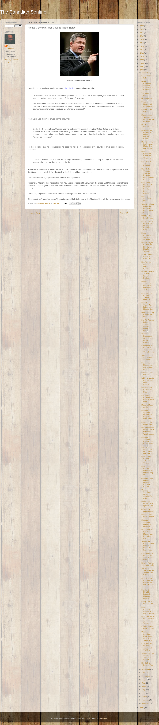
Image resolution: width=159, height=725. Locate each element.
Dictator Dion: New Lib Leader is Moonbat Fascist (146, 594)
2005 (142, 708)
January (145, 703)
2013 (142, 46)
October (145, 673)
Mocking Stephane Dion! (146, 199)
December (146, 73)
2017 (142, 33)
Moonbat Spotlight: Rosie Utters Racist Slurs (147, 440)
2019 (142, 29)
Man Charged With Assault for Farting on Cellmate (147, 118)
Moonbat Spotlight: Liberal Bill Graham (146, 523)
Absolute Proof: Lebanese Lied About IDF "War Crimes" (147, 482)
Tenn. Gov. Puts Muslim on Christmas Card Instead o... (147, 208)
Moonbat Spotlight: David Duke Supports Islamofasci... (147, 414)
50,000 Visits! (146, 99)
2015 (142, 39)
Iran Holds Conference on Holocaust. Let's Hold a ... (147, 450)
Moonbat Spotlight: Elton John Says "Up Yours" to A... (147, 636)
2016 (142, 36)
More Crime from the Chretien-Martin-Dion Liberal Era (147, 145)
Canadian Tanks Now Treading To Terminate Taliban (147, 620)
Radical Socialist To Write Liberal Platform (147, 275)
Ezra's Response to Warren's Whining (147, 236)
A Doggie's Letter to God (147, 510)
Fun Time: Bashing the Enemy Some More (147, 398)
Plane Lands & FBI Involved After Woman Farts (147, 556)
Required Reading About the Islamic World (147, 610)
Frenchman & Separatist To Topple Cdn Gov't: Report (147, 349)
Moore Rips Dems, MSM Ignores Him (147, 504)
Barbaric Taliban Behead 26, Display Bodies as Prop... (147, 225)
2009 (142, 60)
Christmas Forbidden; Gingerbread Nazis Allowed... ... (147, 338)
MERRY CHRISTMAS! (147, 126)
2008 (142, 63)
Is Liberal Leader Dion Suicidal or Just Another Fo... (147, 381)
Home (80, 213)
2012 (142, 49)
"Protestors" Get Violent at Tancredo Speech (147, 656)
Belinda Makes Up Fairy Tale (147, 627)
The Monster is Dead (147, 94)
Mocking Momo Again (147, 406)
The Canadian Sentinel (23, 12)
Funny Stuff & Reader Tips (147, 603)
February (145, 700)
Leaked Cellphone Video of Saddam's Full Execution (147, 85)
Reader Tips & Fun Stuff (147, 374)
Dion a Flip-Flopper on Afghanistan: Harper (147, 366)
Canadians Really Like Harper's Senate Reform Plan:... (146, 188)
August (145, 679)
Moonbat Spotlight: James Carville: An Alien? (146, 494)
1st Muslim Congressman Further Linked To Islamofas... (147, 546)
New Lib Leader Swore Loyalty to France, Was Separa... (147, 431)
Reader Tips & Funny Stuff (147, 423)
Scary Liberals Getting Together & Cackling (147, 647)
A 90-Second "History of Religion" (146, 163)
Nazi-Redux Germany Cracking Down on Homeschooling (147, 174)
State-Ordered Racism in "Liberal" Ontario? (147, 296)
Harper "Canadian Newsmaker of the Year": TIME (147, 285)
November (146, 669)
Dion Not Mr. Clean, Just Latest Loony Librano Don (147, 306)
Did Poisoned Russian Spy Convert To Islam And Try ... (147, 582)
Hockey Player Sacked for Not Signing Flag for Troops (147, 247)
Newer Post (34, 213)
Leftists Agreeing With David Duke (147, 315)
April (144, 693)
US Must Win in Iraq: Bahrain (147, 217)
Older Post (125, 213)
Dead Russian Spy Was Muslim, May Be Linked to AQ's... (147, 534)
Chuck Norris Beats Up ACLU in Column (146, 460)
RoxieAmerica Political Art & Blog (147, 390)
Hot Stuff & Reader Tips (147, 664)
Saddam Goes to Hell (147, 77)
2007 (142, 67)
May (144, 690)
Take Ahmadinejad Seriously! (147, 357)
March (144, 697)
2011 (142, 53)
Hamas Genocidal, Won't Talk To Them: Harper (147, 155)
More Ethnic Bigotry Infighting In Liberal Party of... (147, 470)
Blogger (104, 718)
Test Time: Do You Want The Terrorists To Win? (147, 572)
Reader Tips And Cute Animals (147, 564)
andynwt (87, 718)
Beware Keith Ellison (146, 111)
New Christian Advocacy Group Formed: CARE (146, 134)
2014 (142, 43)
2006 (142, 70)
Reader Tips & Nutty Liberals (147, 516)
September (146, 676)
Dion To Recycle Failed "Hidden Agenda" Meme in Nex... (147, 325)
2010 (142, 56)
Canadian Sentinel (11, 47)
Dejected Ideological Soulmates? (147, 104)
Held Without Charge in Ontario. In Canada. (146, 265)
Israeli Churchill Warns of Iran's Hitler (147, 256)
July (143, 683)
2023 (142, 26)
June (144, 686)
